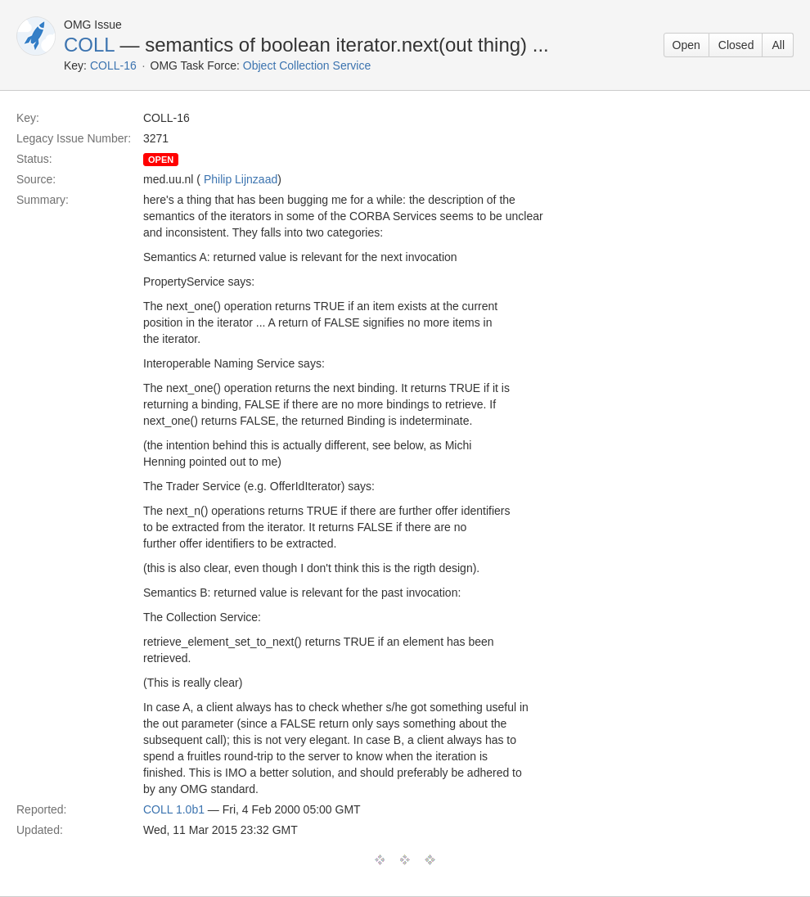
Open (686, 45)
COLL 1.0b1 (174, 809)
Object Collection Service (307, 65)
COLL (89, 45)
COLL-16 (113, 65)
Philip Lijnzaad (240, 179)
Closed (736, 45)
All (778, 45)
